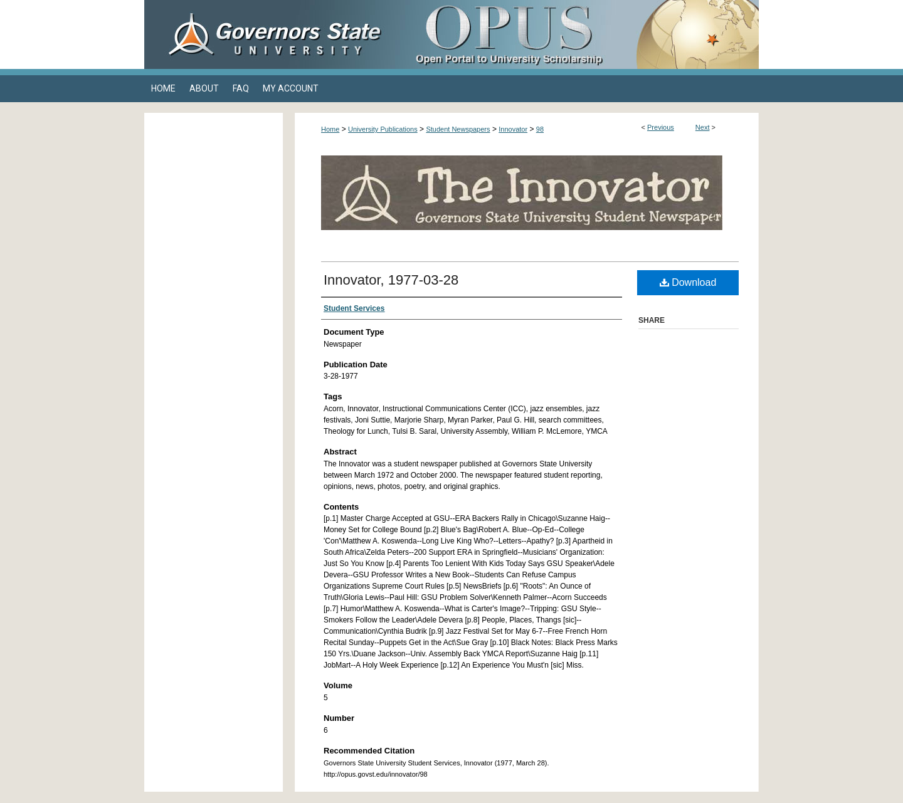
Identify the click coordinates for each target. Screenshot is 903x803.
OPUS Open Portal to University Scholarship (577, 34)
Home (330, 129)
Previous (660, 127)
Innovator (513, 129)
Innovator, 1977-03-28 (391, 280)
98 (540, 129)
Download (688, 282)
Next (702, 127)
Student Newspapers (458, 129)
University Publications (383, 129)
